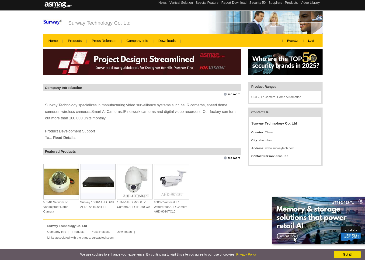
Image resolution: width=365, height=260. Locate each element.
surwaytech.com (103, 237)
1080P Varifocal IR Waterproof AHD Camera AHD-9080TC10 (171, 206)
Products (75, 41)
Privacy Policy (246, 254)
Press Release (101, 231)
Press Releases (104, 41)
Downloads (167, 41)
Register (292, 40)
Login (312, 40)
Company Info (137, 41)
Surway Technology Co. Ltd (99, 23)
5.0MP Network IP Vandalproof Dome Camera (55, 206)
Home (53, 41)
